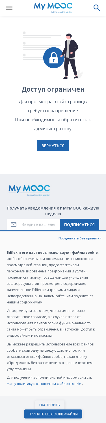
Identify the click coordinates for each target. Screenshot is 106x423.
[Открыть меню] (9, 7)
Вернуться (53, 145)
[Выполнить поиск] (96, 7)
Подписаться (79, 224)
